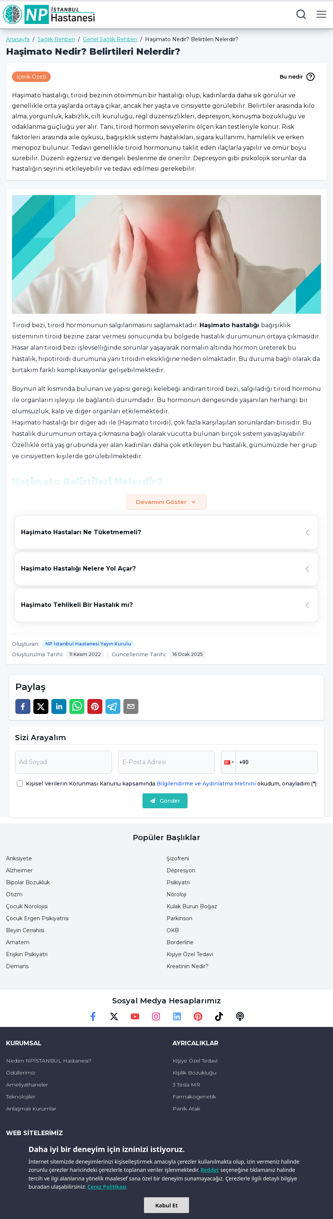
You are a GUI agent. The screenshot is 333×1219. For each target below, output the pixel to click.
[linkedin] (58, 706)
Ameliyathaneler (27, 1085)
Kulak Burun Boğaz (191, 906)
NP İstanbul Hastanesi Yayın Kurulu (88, 644)
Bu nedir (297, 76)
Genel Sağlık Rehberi (110, 39)
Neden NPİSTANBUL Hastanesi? (49, 1061)
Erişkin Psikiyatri (27, 954)
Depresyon (180, 870)
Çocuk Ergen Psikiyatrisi (37, 918)
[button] (228, 762)
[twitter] (40, 706)
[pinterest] (94, 706)
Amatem (18, 942)
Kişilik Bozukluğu (194, 1073)
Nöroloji (176, 894)
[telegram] (112, 706)
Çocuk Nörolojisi (27, 906)
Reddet (210, 1169)
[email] (130, 706)
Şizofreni (177, 858)
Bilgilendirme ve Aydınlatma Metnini (206, 784)
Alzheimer (19, 870)
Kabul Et (166, 1205)
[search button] (301, 14)
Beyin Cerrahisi (25, 930)
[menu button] (321, 14)
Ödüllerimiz (20, 1073)
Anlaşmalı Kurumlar (31, 1109)
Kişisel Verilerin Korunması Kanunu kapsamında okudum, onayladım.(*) (171, 784)
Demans (17, 966)
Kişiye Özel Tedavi (189, 954)
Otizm (14, 894)
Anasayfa (18, 39)
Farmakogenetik (194, 1097)
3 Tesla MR (186, 1085)
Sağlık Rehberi (56, 39)
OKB (172, 930)
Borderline (180, 942)
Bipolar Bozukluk (28, 882)
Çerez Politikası (106, 1186)
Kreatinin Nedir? (187, 966)
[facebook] (22, 706)
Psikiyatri (178, 882)
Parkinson (179, 918)
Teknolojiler (20, 1097)
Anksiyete (19, 858)
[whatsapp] (76, 706)
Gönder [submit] (165, 801)
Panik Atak (186, 1109)
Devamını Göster (166, 502)
